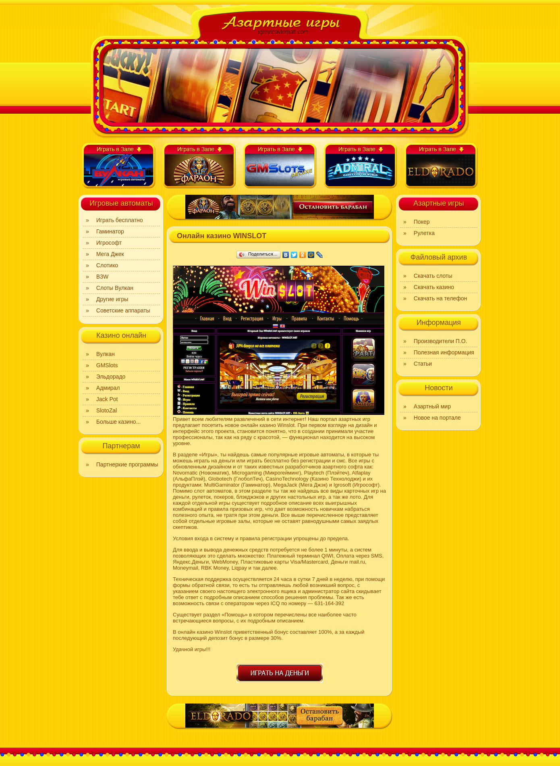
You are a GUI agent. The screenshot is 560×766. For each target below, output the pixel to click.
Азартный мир (432, 406)
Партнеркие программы (127, 464)
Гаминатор (110, 231)
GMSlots (107, 365)
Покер (422, 222)
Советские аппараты (123, 310)
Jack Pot (107, 399)
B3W (102, 276)
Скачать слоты (433, 276)
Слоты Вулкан (114, 288)
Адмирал (108, 388)
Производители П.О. (440, 341)
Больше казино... (118, 421)
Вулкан (105, 354)
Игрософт (109, 242)
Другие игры (112, 299)
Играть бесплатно (119, 220)
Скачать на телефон (440, 298)
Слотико (107, 265)
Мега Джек (110, 254)
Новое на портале (437, 417)
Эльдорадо (111, 376)
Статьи (423, 363)
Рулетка (424, 233)
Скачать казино (434, 287)
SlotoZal (106, 410)
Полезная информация (444, 352)
